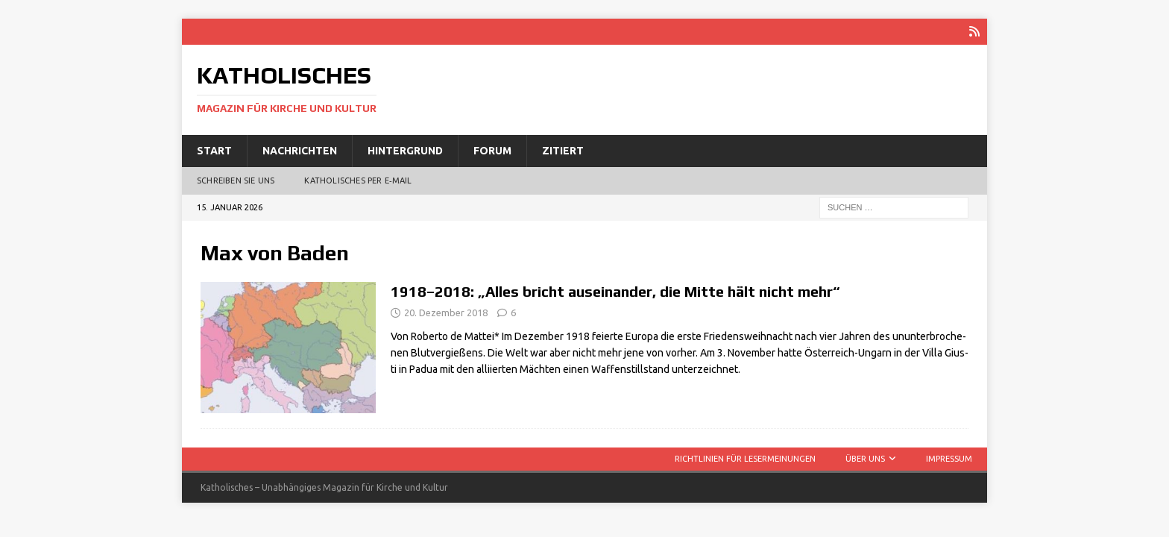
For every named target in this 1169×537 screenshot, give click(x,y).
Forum (492, 151)
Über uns (865, 458)
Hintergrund (405, 151)
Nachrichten (299, 151)
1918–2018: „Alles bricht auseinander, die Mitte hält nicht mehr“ (615, 291)
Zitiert (563, 151)
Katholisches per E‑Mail (358, 180)
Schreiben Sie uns (235, 180)
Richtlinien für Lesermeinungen (745, 458)
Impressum (949, 458)
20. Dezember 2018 (446, 312)
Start (214, 151)
